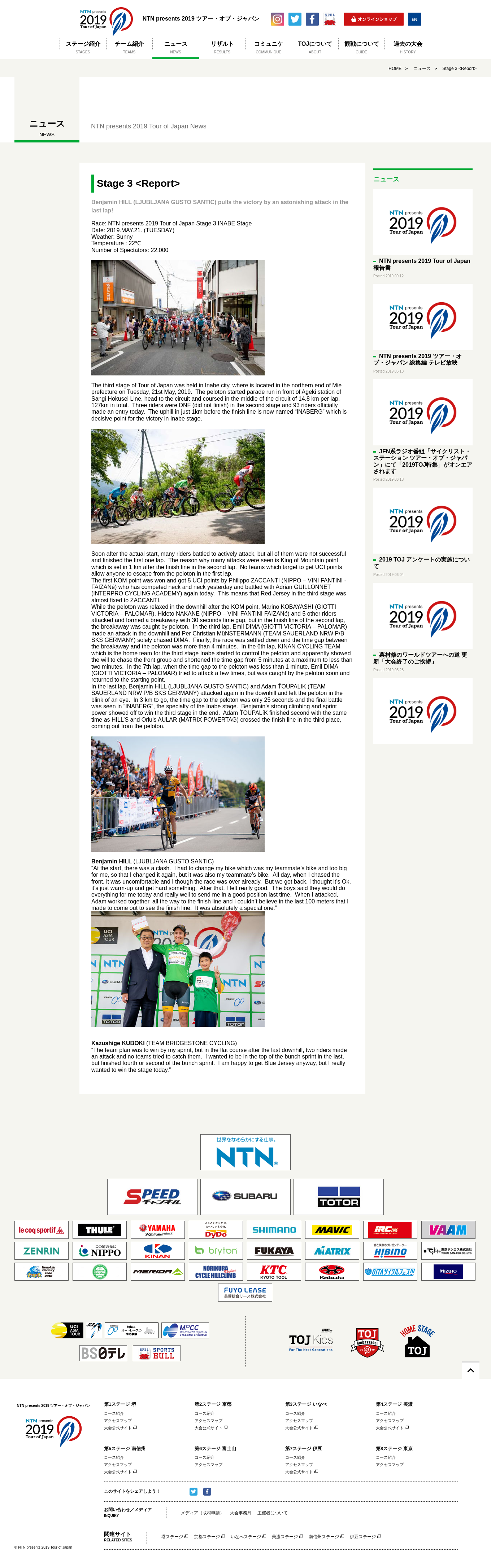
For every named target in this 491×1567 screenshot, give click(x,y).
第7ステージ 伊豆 (303, 1448)
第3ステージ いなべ (306, 1404)
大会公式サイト (118, 1428)
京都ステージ (207, 1537)
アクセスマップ (118, 1420)
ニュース (422, 68)
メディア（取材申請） (202, 1513)
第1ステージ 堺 (120, 1404)
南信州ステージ (324, 1537)
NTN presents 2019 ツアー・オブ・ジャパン (106, 19)
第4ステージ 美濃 (394, 1404)
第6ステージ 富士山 (215, 1448)
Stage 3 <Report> (459, 68)
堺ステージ (172, 1537)
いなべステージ (246, 1537)
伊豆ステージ (363, 1537)
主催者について (272, 1513)
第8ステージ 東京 (394, 1448)
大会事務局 (241, 1513)
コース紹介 (114, 1413)
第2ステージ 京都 (213, 1404)
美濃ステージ (285, 1537)
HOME (394, 68)
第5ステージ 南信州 (124, 1448)
